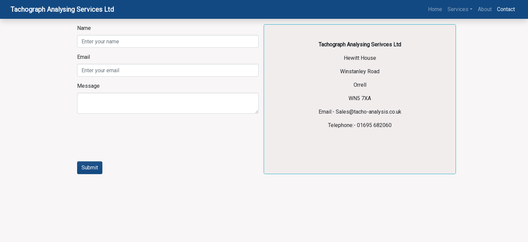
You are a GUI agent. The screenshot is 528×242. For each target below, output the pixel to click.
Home (435, 9)
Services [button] (458, 9)
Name (84, 28)
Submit (89, 167)
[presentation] (128, 132)
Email (83, 57)
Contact (506, 9)
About (485, 9)
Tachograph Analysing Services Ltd (62, 9)
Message (88, 86)
